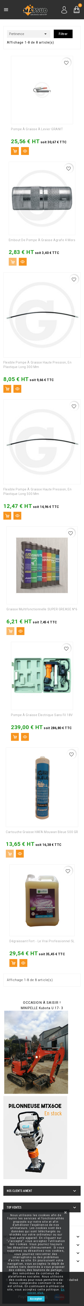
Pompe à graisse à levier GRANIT (37, 129)
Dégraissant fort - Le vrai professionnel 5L (42, 941)
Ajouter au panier (15, 151)
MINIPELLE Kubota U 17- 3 (42, 1008)
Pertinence (28, 34)
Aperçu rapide (25, 151)
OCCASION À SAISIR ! (42, 1003)
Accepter (36, 1298)
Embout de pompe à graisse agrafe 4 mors (42, 240)
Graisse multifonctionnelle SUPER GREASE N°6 (41, 609)
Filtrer (63, 34)
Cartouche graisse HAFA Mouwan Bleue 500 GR (42, 832)
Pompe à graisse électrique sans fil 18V (42, 715)
